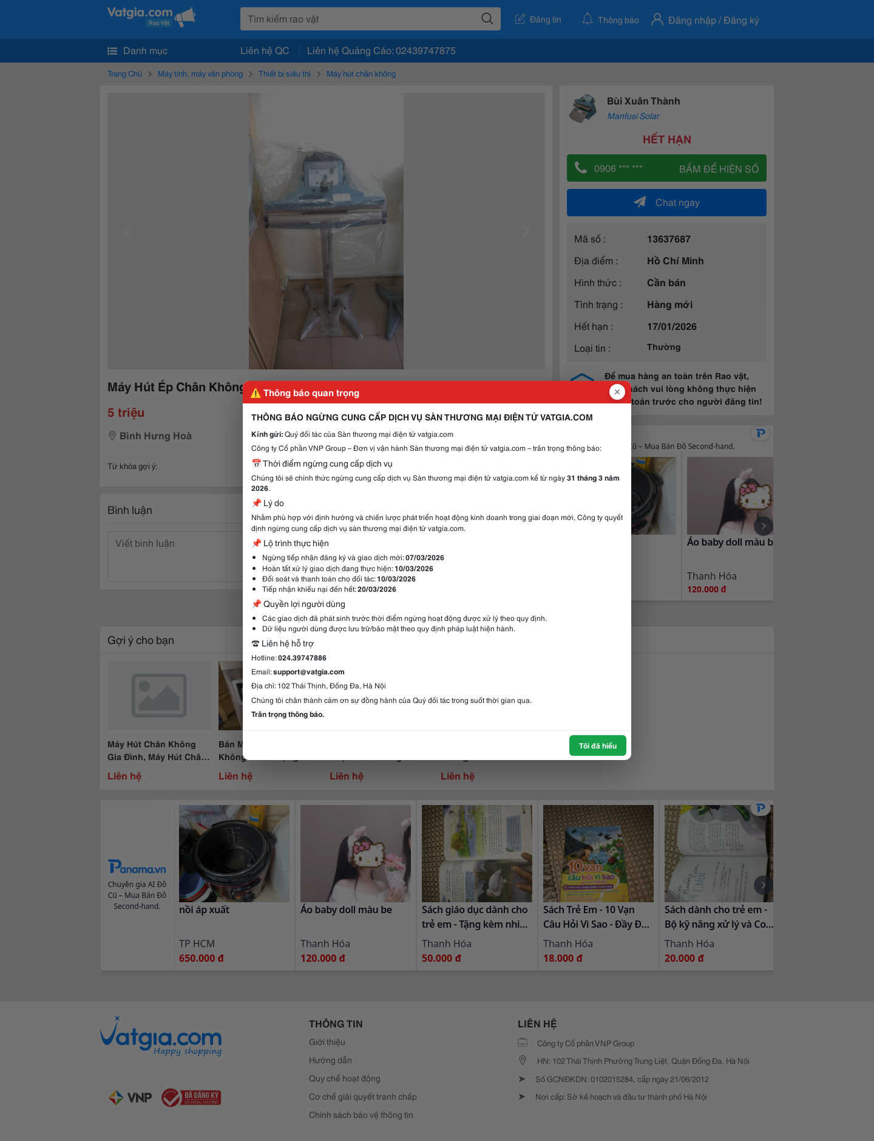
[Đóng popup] (617, 392)
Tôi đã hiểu (598, 745)
